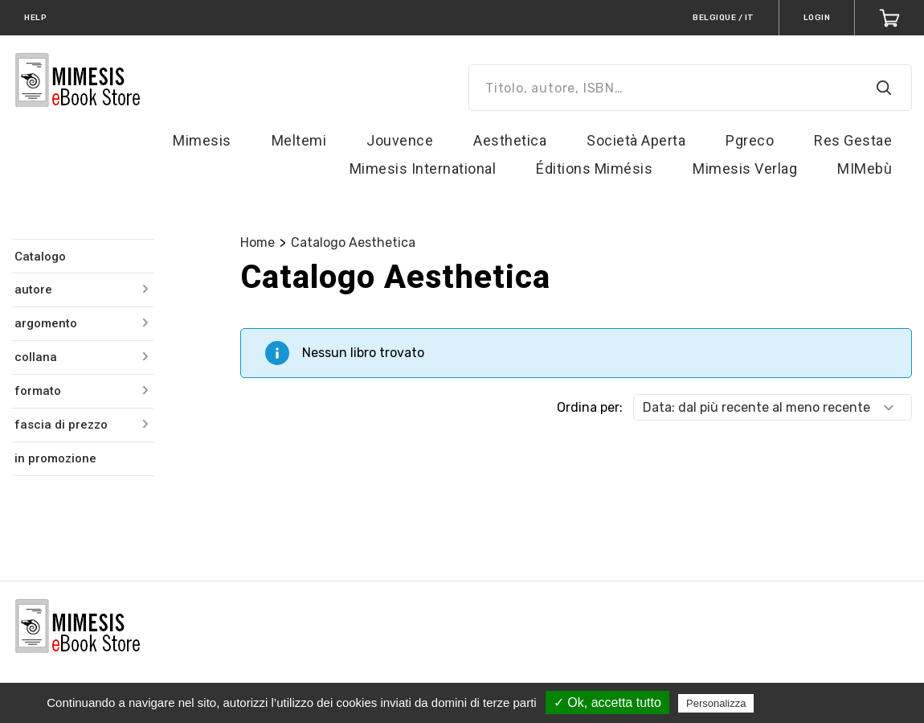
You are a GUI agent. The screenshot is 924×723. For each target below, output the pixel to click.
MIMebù (864, 168)
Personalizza (716, 703)
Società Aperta (636, 140)
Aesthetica (509, 140)
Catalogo (40, 256)
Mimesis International (423, 168)
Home (257, 242)
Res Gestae (853, 140)
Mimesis (202, 140)
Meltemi (299, 140)
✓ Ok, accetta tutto (607, 702)
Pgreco (750, 140)
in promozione (55, 458)
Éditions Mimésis (594, 168)
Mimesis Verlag (745, 168)
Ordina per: (590, 407)
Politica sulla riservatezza (826, 702)
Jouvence (399, 140)
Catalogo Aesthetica (353, 242)
